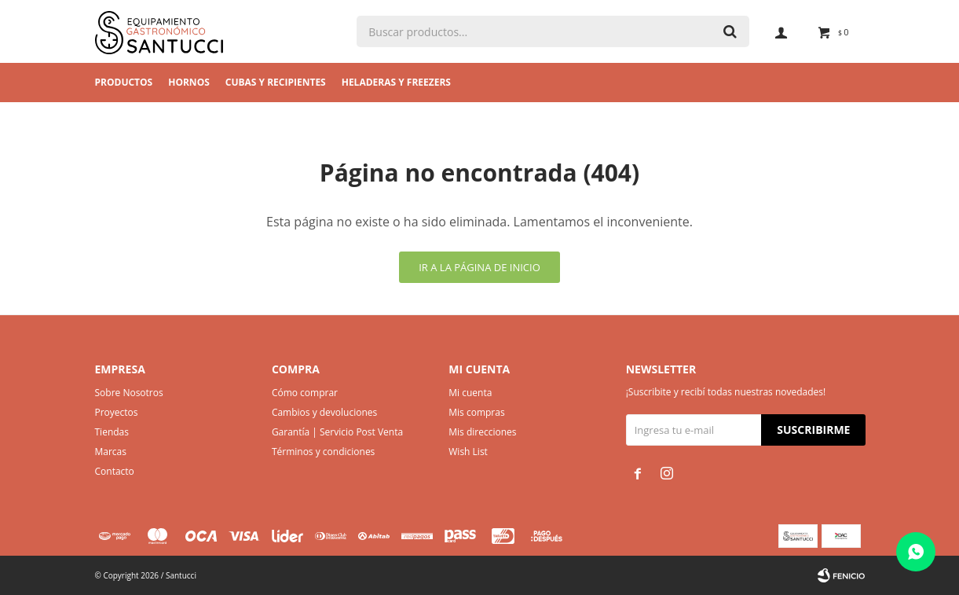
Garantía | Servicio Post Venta (337, 432)
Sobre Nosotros (129, 392)
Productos (124, 82)
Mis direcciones (482, 432)
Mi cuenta (470, 392)
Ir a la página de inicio (479, 267)
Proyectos (116, 412)
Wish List (468, 451)
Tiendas (112, 432)
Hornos (189, 82)
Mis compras (476, 412)
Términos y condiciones (323, 451)
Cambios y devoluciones (324, 412)
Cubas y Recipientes (275, 82)
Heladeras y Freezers (396, 82)
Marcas (111, 451)
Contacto (114, 471)
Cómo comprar (305, 392)
